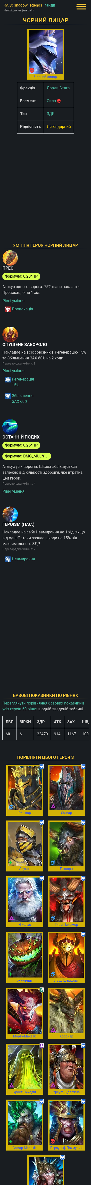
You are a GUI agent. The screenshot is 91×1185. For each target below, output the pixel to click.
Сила (51, 101)
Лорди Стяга (58, 88)
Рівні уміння (13, 300)
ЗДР (51, 113)
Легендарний (59, 126)
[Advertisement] (45, 182)
